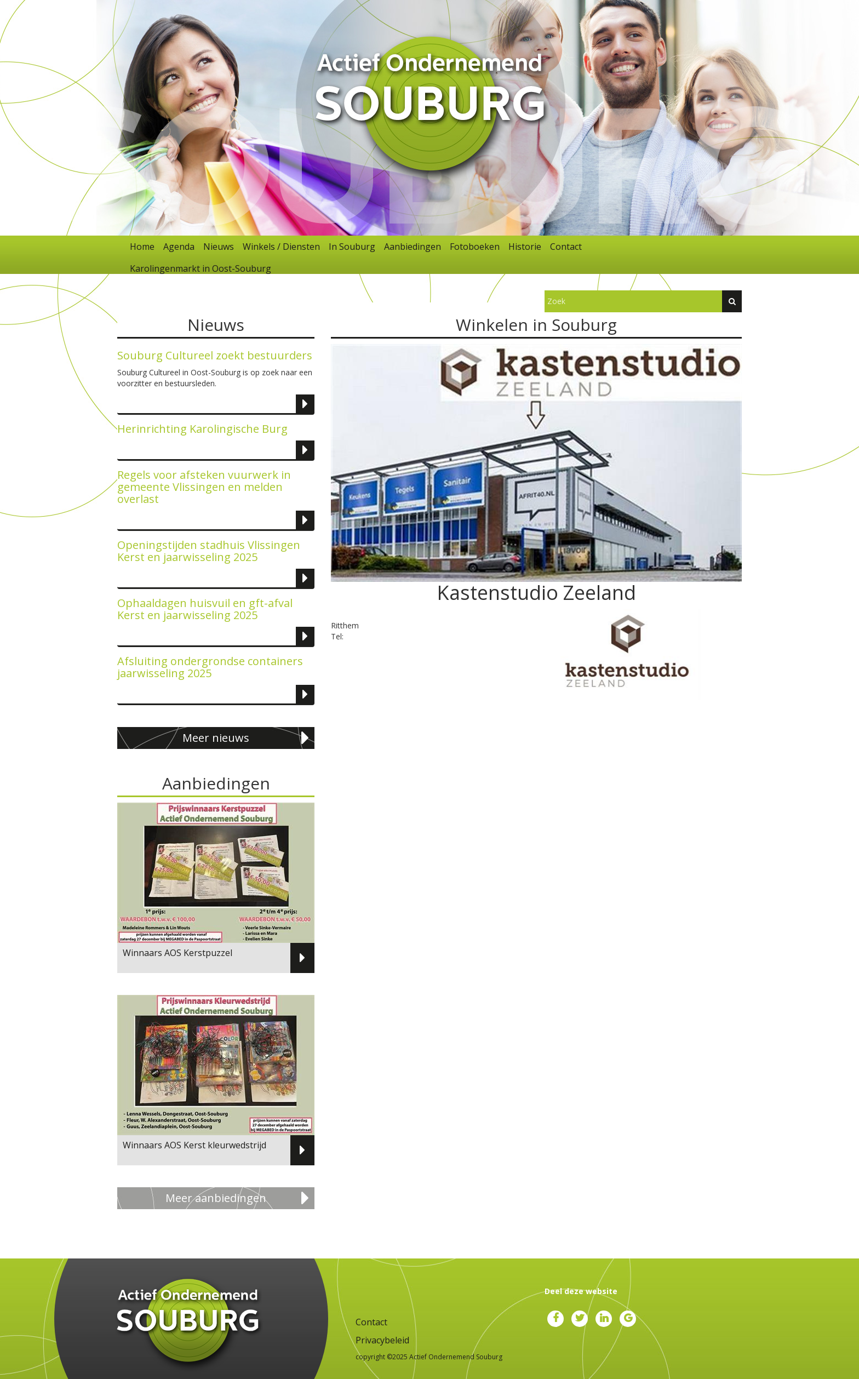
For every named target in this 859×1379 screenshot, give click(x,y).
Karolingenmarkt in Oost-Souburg (200, 268)
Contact (566, 247)
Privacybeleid (382, 1340)
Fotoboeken (475, 247)
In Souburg (352, 247)
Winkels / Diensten (281, 247)
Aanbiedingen (412, 247)
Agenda (178, 247)
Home (142, 247)
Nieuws (218, 247)
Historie (524, 247)
